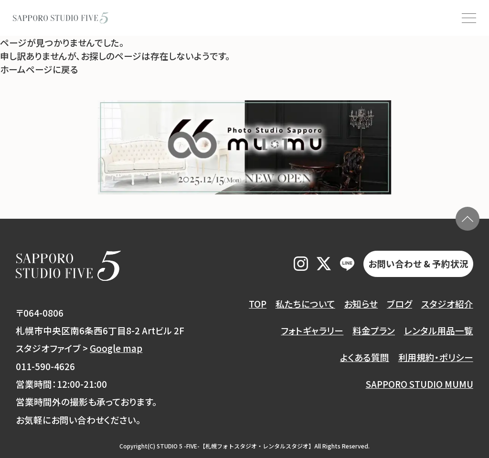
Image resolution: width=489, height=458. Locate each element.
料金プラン (373, 330)
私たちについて (305, 303)
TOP (257, 303)
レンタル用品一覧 (438, 330)
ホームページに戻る (39, 69)
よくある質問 (364, 357)
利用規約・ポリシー (435, 357)
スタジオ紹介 (447, 303)
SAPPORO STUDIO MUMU (419, 383)
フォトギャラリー (312, 330)
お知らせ (361, 303)
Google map (116, 347)
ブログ (399, 303)
